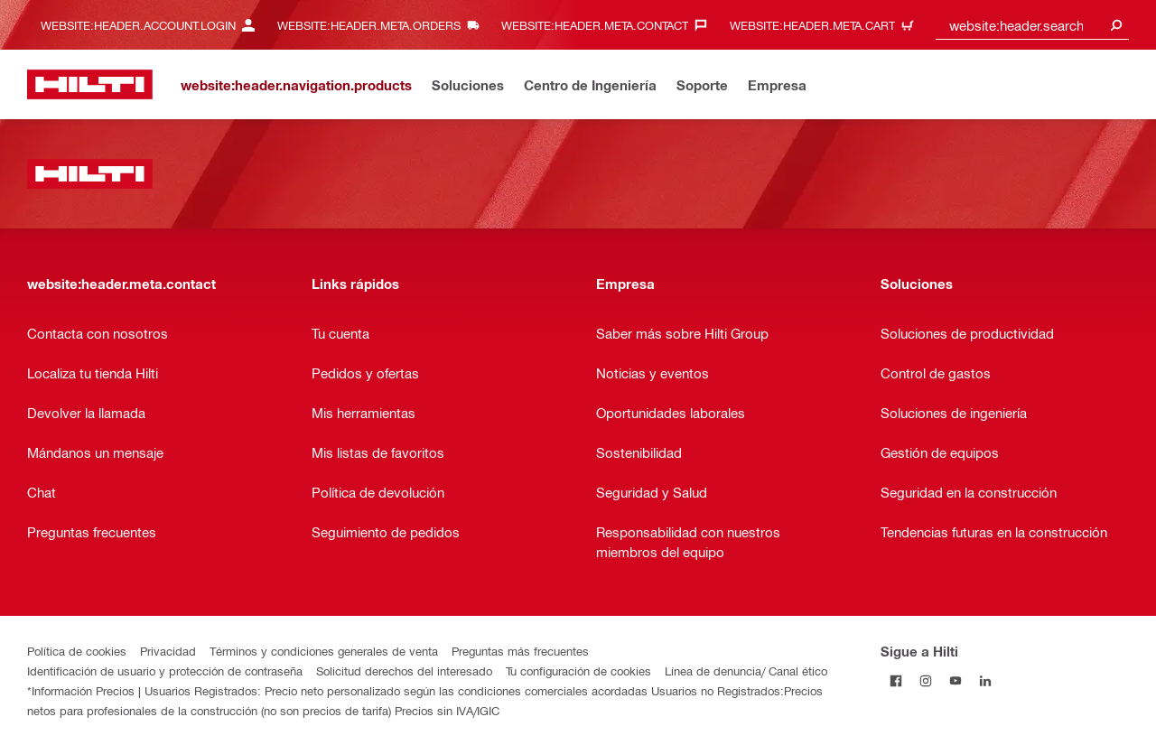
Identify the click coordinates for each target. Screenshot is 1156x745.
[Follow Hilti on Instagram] (925, 680)
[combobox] (1032, 25)
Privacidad (168, 650)
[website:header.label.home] (90, 84)
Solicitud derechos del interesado (404, 670)
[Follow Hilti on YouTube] (955, 680)
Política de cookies (76, 650)
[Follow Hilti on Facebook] (895, 680)
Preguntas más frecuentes (520, 650)
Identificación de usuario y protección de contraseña (165, 670)
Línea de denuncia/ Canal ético (746, 670)
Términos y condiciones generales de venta (324, 650)
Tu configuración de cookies (578, 670)
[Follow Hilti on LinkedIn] (985, 680)
